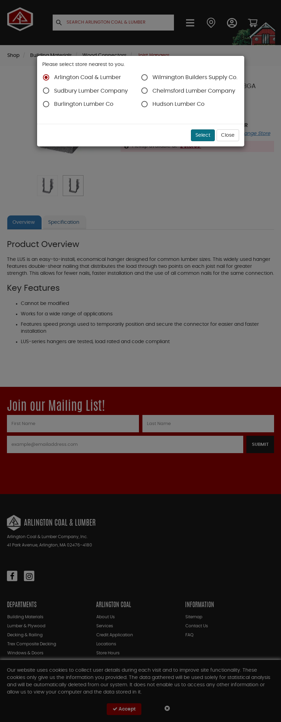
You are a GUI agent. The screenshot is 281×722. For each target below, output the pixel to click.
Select (202, 135)
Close (228, 135)
